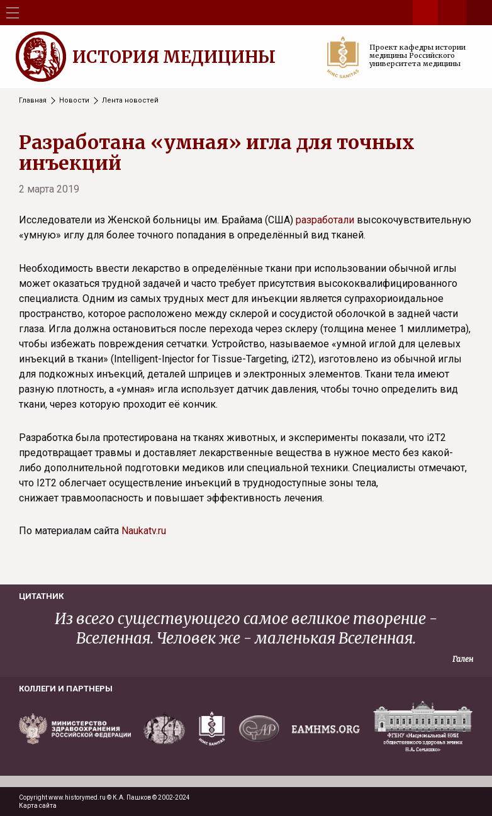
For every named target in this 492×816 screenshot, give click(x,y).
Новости (74, 100)
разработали (325, 220)
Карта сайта (38, 805)
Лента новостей (130, 100)
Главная (33, 100)
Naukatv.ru (143, 531)
